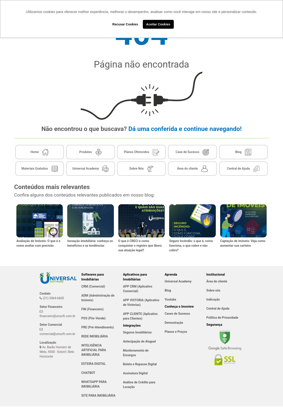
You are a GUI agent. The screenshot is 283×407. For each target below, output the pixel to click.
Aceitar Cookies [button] (158, 24)
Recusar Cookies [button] (125, 24)
